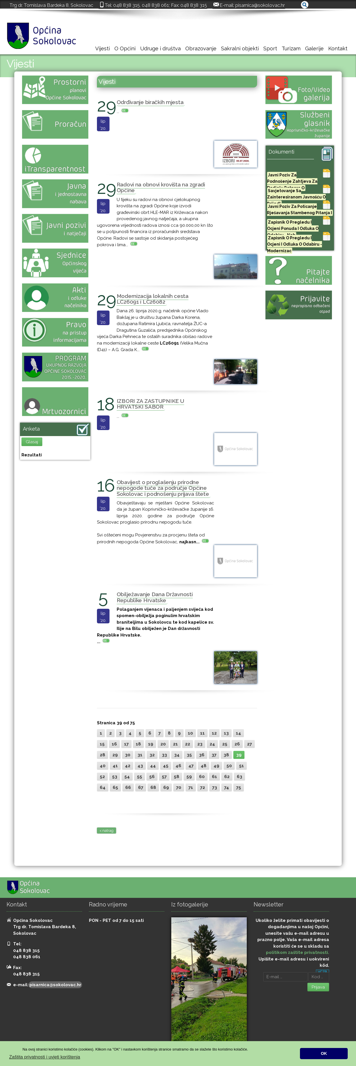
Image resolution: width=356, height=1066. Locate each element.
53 (114, 776)
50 (229, 765)
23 (199, 744)
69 (166, 787)
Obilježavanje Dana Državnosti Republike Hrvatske (155, 597)
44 (153, 765)
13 (226, 733)
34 (177, 754)
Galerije (314, 48)
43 (140, 765)
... (123, 111)
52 (102, 776)
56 (152, 776)
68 (153, 787)
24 (212, 744)
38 (226, 754)
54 (127, 776)
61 (214, 776)
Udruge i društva (160, 48)
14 (238, 733)
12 (214, 733)
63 (239, 776)
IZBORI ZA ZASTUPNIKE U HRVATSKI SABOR (150, 404)
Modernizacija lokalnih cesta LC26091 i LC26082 (152, 299)
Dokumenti (281, 152)
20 (163, 744)
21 (175, 744)
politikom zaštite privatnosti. (297, 952)
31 (140, 754)
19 (150, 744)
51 (241, 765)
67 (140, 787)
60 (202, 776)
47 (191, 765)
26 (237, 744)
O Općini (125, 48)
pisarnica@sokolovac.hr (260, 5)
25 (224, 744)
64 (103, 787)
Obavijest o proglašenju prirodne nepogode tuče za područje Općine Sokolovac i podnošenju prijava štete (163, 488)
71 (190, 787)
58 (176, 776)
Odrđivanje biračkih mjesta (150, 102)
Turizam (291, 48)
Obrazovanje (200, 48)
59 (189, 776)
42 (127, 765)
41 (115, 765)
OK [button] (324, 1053)
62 (227, 776)
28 (102, 754)
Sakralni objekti (240, 48)
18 (138, 744)
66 (128, 787)
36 (201, 754)
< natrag (107, 830)
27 (249, 744)
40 (103, 765)
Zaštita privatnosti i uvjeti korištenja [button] (44, 1057)
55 (139, 776)
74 (226, 787)
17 (126, 744)
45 (165, 765)
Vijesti (102, 48)
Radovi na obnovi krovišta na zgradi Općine (161, 187)
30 (127, 754)
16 (114, 744)
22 (187, 744)
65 (115, 787)
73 (214, 787)
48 (203, 765)
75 (238, 787)
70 (178, 787)
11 (202, 733)
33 (164, 754)
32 (152, 754)
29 (115, 754)
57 (164, 776)
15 (102, 744)
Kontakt (337, 48)
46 (178, 765)
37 (214, 754)
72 (202, 787)
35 (189, 754)
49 (216, 765)
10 (190, 733)
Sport (270, 48)
